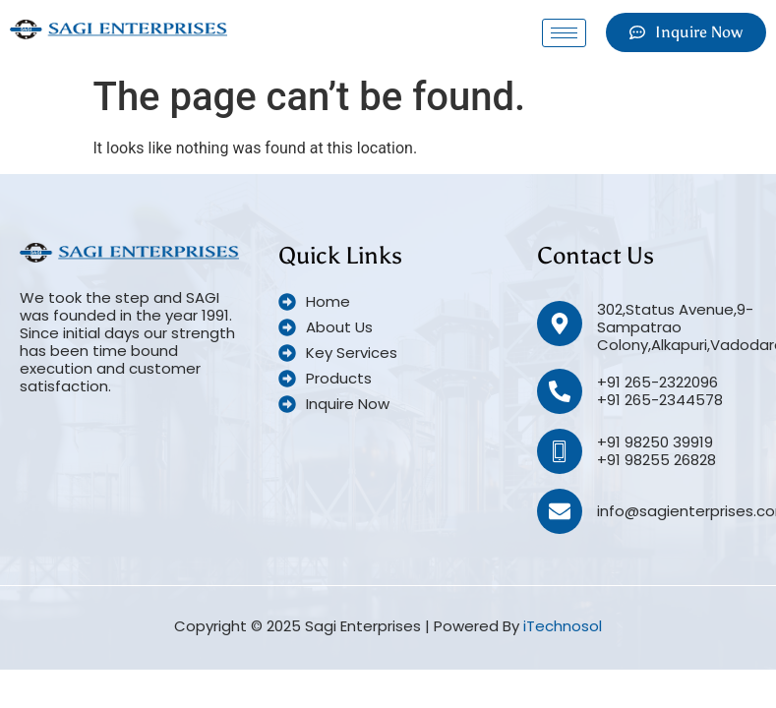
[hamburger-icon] (564, 33)
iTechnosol (562, 626)
